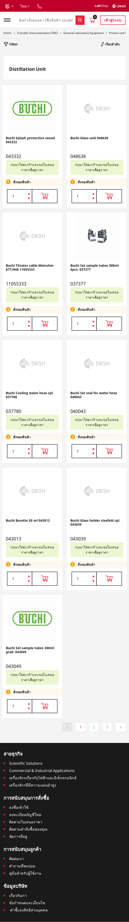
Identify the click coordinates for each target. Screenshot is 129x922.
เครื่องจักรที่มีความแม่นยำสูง (32, 785)
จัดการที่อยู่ (18, 836)
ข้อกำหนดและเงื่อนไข (27, 902)
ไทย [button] (23, 6)
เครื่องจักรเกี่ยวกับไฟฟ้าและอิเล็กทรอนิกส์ (42, 777)
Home (7, 33)
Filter (13, 44)
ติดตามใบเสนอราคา (25, 822)
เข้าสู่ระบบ (112, 20)
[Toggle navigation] (9, 19)
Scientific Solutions (26, 763)
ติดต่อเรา (16, 858)
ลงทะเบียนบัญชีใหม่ (25, 814)
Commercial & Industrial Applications (42, 770)
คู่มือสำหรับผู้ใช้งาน (25, 873)
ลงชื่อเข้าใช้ (19, 807)
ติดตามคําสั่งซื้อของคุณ (28, 829)
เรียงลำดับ (112, 44)
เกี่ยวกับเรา (18, 895)
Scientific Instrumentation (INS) (37, 33)
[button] (9, 6)
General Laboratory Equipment (83, 33)
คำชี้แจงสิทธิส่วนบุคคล (28, 910)
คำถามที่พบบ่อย (22, 866)
